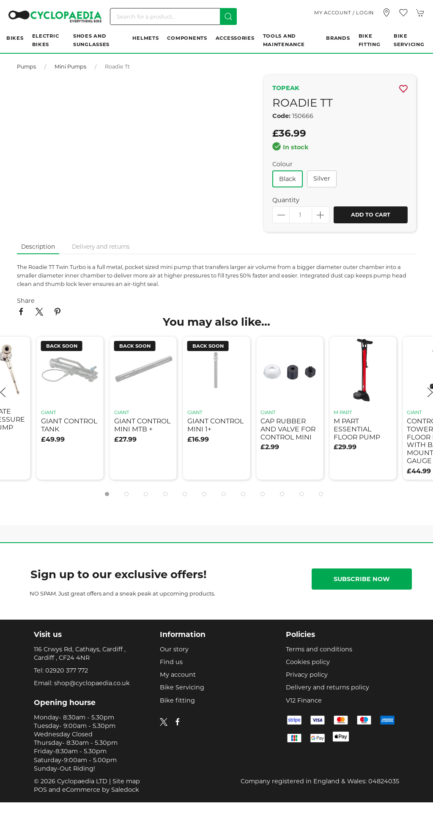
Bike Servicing (409, 40)
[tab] (107, 494)
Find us (171, 662)
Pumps (26, 66)
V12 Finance (304, 700)
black (287, 179)
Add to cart (370, 214)
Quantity (285, 200)
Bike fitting (177, 700)
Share (26, 301)
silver (321, 178)
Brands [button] (338, 38)
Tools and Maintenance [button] (284, 40)
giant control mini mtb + (142, 425)
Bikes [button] (15, 38)
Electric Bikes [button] (45, 40)
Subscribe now (362, 579)
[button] (403, 12)
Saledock (125, 789)
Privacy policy (307, 674)
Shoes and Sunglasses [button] (91, 40)
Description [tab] (38, 246)
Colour (282, 164)
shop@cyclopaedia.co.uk (92, 683)
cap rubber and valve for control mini (287, 429)
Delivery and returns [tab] (101, 246)
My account (178, 674)
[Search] (173, 16)
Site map (126, 781)
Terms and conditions (319, 649)
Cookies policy (308, 662)
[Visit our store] (386, 12)
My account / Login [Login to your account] (344, 13)
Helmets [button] (145, 38)
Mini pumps (70, 66)
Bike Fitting (370, 40)
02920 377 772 (66, 670)
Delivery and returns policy (327, 687)
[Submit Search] (228, 16)
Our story (174, 649)
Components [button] (187, 38)
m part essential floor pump (357, 429)
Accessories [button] (235, 38)
